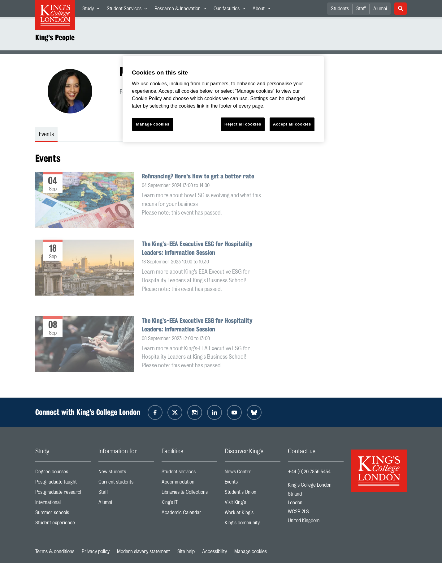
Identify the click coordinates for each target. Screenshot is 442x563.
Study (92, 10)
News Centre (252, 473)
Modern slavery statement (143, 551)
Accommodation (189, 483)
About (263, 10)
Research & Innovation (182, 10)
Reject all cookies (242, 124)
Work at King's (252, 514)
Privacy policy (96, 551)
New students (126, 473)
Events (252, 483)
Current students (126, 483)
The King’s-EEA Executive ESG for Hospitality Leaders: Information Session (197, 248)
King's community (252, 524)
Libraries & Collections (189, 493)
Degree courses (63, 473)
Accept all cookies (292, 124)
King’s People (55, 37)
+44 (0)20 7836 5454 (309, 471)
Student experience (63, 524)
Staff (361, 8)
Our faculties (231, 10)
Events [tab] (46, 134)
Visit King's (252, 504)
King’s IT (189, 504)
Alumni (380, 8)
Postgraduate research (63, 493)
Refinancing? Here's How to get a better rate (198, 176)
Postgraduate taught (63, 483)
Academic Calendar (189, 514)
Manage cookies (250, 551)
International (63, 504)
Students (340, 8)
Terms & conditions (54, 551)
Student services (189, 473)
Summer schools (63, 514)
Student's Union (252, 493)
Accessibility (214, 551)
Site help (186, 551)
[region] (223, 99)
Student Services (129, 10)
